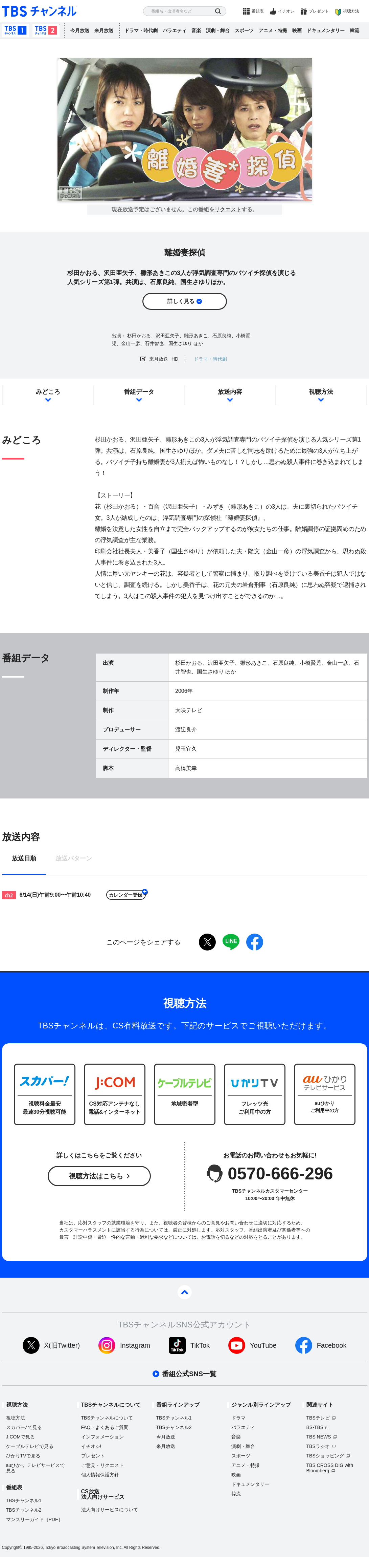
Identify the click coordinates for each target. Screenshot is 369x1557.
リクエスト (227, 209)
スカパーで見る (24, 1427)
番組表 (258, 11)
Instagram (135, 1345)
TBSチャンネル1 (15, 30)
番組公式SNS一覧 (189, 1373)
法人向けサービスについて (109, 1509)
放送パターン (73, 858)
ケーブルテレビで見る (29, 1446)
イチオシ (286, 11)
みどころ (48, 391)
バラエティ (174, 30)
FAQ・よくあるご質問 (105, 1427)
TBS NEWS (318, 1436)
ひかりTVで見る (23, 1455)
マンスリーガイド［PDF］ (34, 1519)
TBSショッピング (325, 1455)
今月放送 (79, 30)
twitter (207, 942)
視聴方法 (351, 11)
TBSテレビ (318, 1418)
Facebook (332, 1345)
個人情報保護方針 (100, 1474)
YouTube (263, 1345)
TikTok (200, 1345)
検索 (218, 11)
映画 (297, 30)
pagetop (185, 1292)
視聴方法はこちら (96, 1176)
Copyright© (12, 1547)
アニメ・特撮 (273, 30)
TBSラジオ (318, 1446)
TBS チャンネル (39, 11)
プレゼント (319, 11)
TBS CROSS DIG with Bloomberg (329, 1468)
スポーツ (244, 30)
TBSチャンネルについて (107, 1418)
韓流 (354, 30)
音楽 (196, 30)
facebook (254, 942)
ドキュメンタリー (326, 30)
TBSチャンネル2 (46, 30)
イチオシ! (91, 1446)
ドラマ (238, 1418)
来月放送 (103, 30)
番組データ (139, 391)
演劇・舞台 (218, 30)
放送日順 (24, 858)
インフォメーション (102, 1436)
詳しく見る (180, 301)
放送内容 (230, 391)
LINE (231, 942)
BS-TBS (315, 1427)
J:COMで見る (20, 1436)
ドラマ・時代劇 (141, 30)
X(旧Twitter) (62, 1345)
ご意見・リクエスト (102, 1465)
